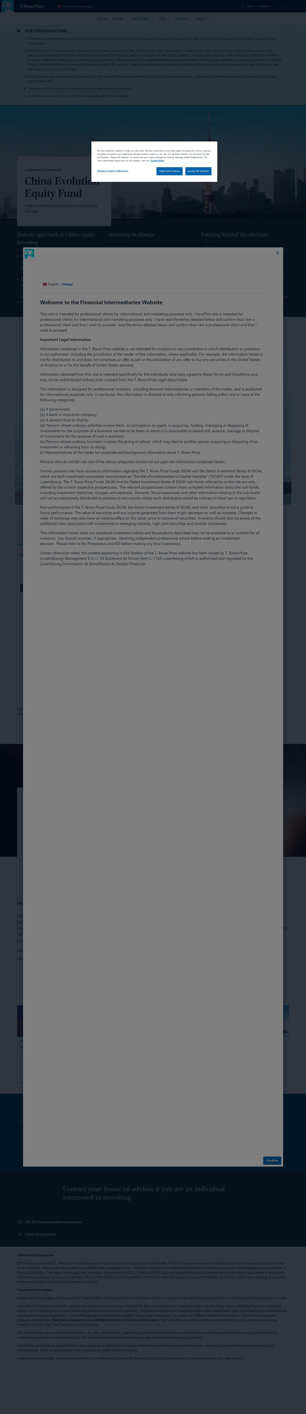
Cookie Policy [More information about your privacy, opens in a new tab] (157, 160)
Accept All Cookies (198, 171)
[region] (154, 161)
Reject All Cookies (169, 171)
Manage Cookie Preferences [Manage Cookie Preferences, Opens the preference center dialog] (112, 171)
